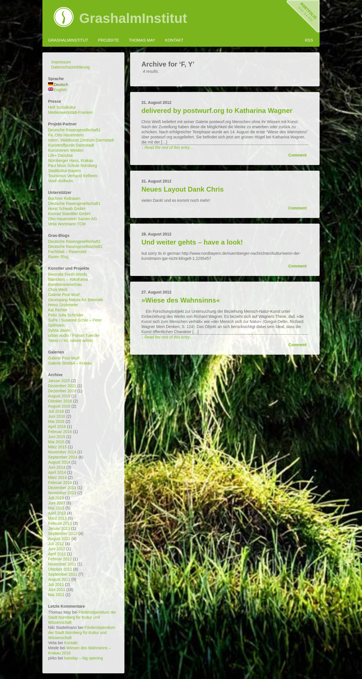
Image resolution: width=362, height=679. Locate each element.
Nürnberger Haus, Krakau (70, 160)
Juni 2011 (56, 589)
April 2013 (57, 513)
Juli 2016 (56, 411)
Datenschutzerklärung (70, 67)
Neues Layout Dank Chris (182, 189)
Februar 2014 (60, 482)
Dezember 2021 (62, 386)
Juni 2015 (56, 436)
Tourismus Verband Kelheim (72, 176)
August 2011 (59, 579)
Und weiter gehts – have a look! (192, 242)
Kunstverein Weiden (65, 150)
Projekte (108, 40)
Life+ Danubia (60, 155)
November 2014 (62, 452)
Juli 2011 (56, 584)
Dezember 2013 (62, 487)
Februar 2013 (60, 523)
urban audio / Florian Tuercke (74, 335)
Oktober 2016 (60, 401)
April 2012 (57, 554)
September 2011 (62, 574)
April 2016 (57, 426)
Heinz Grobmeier (63, 305)
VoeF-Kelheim (60, 181)
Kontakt (174, 40)
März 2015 (57, 447)
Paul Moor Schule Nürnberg (72, 165)
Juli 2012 (56, 543)
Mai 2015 (56, 442)
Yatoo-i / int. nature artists (70, 340)
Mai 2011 (56, 594)
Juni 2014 (56, 467)
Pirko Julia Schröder (65, 315)
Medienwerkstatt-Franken (70, 112)
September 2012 (62, 533)
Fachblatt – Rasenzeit (67, 251)
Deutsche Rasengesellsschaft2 (75, 246)
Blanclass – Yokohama (68, 279)
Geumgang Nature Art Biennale (75, 299)
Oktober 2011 (60, 569)
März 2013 (57, 518)
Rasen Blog (58, 256)
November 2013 (62, 492)
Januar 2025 (59, 380)
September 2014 (62, 457)
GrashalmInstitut (133, 18)
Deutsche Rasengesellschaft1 (74, 130)
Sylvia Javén (59, 330)
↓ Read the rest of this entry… (167, 147)
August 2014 (59, 462)
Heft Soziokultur (62, 107)
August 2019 (59, 396)
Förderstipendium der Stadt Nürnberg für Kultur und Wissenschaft (82, 617)
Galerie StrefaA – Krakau (70, 363)
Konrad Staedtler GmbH (69, 213)
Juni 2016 (56, 416)
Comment (297, 155)
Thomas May (142, 40)
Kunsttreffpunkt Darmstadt (71, 145)
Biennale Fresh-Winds (67, 274)
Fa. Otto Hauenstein (65, 135)
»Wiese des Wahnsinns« (180, 300)
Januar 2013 (59, 528)
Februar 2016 (60, 431)
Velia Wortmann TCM (67, 224)
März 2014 (57, 477)
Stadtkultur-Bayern (64, 170)
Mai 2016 (56, 421)
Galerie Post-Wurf (63, 294)
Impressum (61, 62)
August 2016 (59, 406)
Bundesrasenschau (65, 284)
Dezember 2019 (62, 391)
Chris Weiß (58, 289)
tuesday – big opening (83, 658)
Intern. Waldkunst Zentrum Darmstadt (81, 140)
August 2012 (59, 538)
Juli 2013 (56, 498)
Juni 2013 (56, 503)
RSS (309, 40)
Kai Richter (57, 310)
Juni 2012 (56, 549)
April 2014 (57, 472)
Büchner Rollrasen (64, 198)
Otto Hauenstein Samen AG (72, 219)
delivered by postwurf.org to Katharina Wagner (216, 110)
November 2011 (62, 564)
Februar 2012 (60, 559)
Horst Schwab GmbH (66, 208)
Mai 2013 (56, 508)
